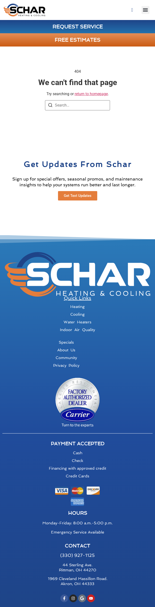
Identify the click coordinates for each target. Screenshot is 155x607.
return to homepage (91, 94)
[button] (145, 10)
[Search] (50, 106)
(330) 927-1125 (77, 555)
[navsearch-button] (132, 10)
